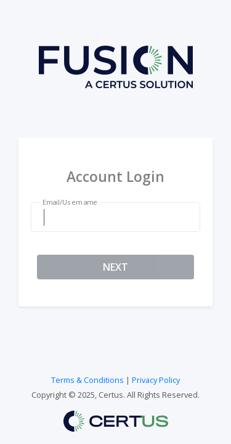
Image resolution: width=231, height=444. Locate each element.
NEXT (115, 267)
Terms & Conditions (87, 379)
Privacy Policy (156, 379)
